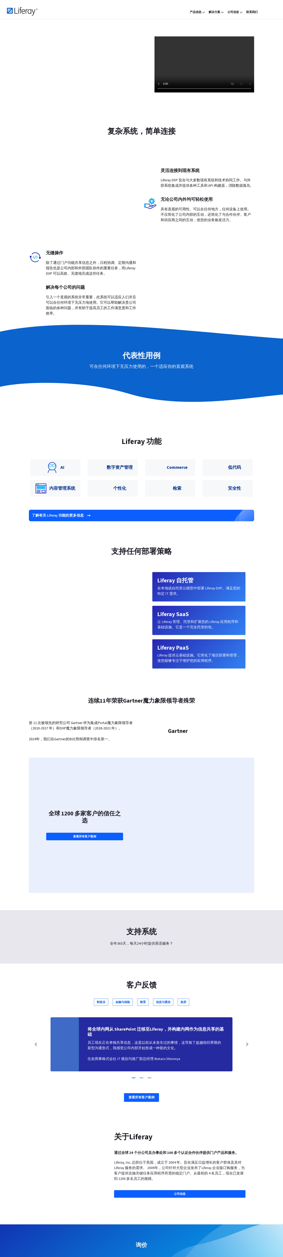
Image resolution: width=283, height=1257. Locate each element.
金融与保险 (123, 906)
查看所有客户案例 (84, 776)
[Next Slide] (247, 948)
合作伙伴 (151, 1198)
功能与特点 (100, 1192)
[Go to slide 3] (149, 982)
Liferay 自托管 (46, 1212)
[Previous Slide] (35, 948)
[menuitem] (198, 12)
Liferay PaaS (44, 1205)
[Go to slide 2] (141, 982)
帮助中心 (205, 1198)
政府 (183, 906)
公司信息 (152, 1192)
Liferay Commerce (49, 1219)
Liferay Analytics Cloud (52, 1226)
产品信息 (44, 1192)
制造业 (101, 906)
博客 (93, 1198)
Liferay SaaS (44, 1198)
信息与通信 (163, 906)
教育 (143, 906)
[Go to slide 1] (133, 982)
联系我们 (141, 1160)
